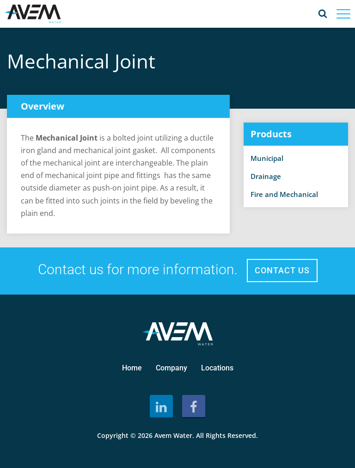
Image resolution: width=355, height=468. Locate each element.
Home (132, 367)
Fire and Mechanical (284, 194)
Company (171, 367)
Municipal (267, 158)
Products (271, 134)
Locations (217, 367)
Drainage (266, 176)
